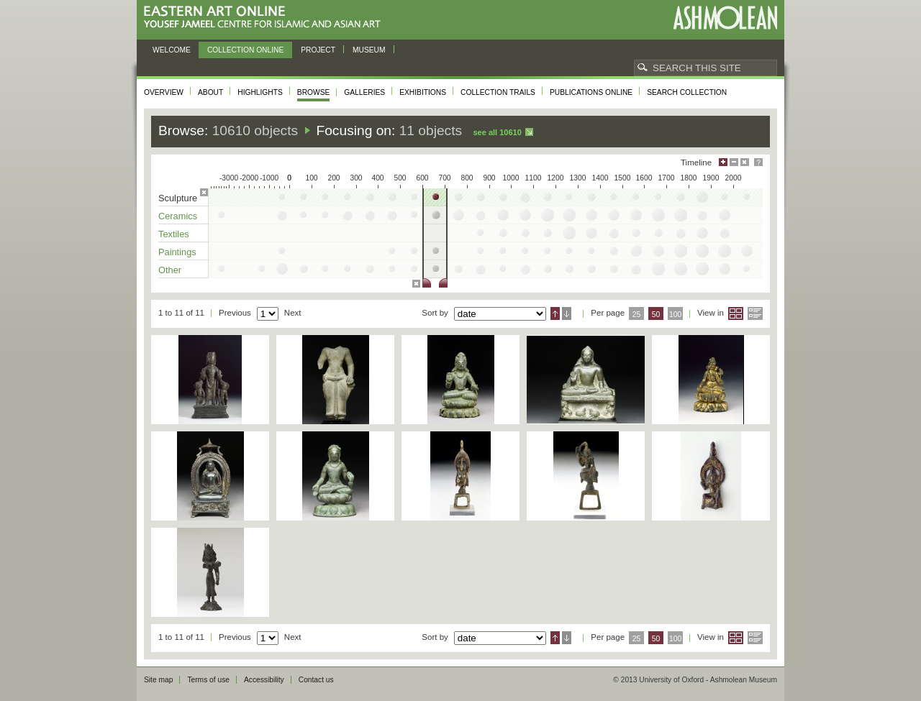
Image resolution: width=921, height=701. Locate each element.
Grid (735, 313)
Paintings (177, 252)
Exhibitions (422, 92)
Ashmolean (725, 17)
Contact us (316, 680)
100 (675, 315)
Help (758, 162)
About (210, 92)
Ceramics (177, 216)
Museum (369, 50)
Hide (744, 162)
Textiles (173, 234)
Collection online (245, 50)
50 (656, 315)
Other (169, 270)
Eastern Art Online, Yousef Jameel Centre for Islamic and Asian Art (266, 17)
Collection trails (497, 92)
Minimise (734, 162)
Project (318, 50)
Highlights (260, 92)
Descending (566, 313)
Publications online (591, 92)
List (755, 313)
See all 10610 (497, 132)
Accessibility (264, 680)
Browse (313, 92)
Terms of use (208, 680)
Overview (163, 92)
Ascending (555, 313)
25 (636, 315)
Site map (158, 680)
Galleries (364, 92)
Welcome (172, 50)
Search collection (687, 92)
